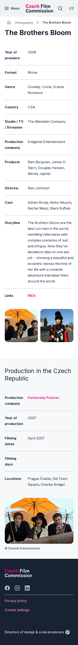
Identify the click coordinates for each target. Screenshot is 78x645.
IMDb (32, 295)
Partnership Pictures (43, 398)
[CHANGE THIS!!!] (9, 22)
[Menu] (12, 8)
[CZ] (71, 8)
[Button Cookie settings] (17, 609)
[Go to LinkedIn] (27, 588)
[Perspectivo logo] (18, 576)
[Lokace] (24, 22)
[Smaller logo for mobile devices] (39, 11)
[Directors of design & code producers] (37, 632)
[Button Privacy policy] (16, 600)
